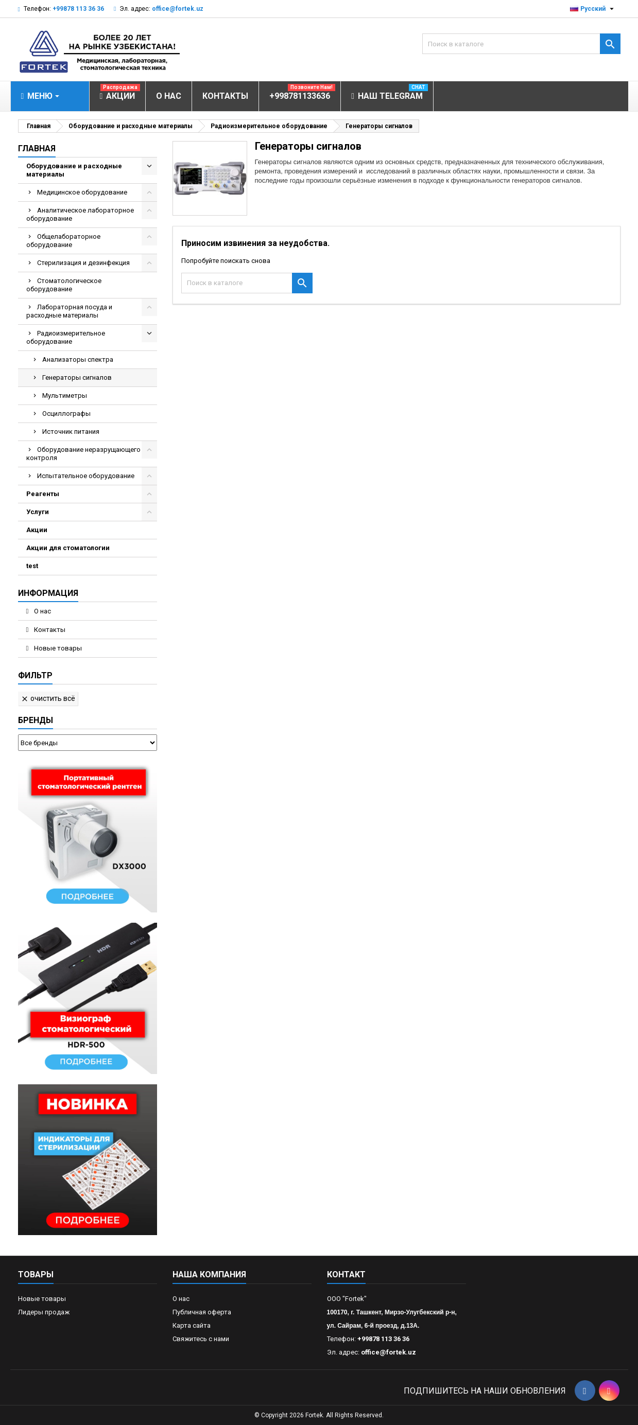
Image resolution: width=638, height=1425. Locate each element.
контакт (346, 1274)
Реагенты (42, 494)
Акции (36, 530)
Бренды (35, 720)
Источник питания (70, 431)
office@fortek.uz (177, 8)
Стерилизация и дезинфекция (83, 263)
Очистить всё (48, 698)
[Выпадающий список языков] (593, 8)
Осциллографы (66, 413)
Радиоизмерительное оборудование (65, 337)
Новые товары (57, 648)
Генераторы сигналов (77, 377)
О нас (41, 611)
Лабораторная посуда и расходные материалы (69, 311)
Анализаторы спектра (77, 359)
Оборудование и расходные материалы (74, 170)
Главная (37, 148)
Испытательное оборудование (85, 476)
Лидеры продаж (44, 1312)
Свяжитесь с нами (201, 1339)
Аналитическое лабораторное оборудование (80, 214)
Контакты (48, 630)
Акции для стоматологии (68, 548)
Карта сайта (192, 1325)
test (32, 566)
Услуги (37, 512)
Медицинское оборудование (82, 192)
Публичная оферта (202, 1312)
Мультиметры (64, 395)
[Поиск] (521, 43)
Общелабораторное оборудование (63, 241)
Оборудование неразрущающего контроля (83, 454)
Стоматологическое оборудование (63, 285)
